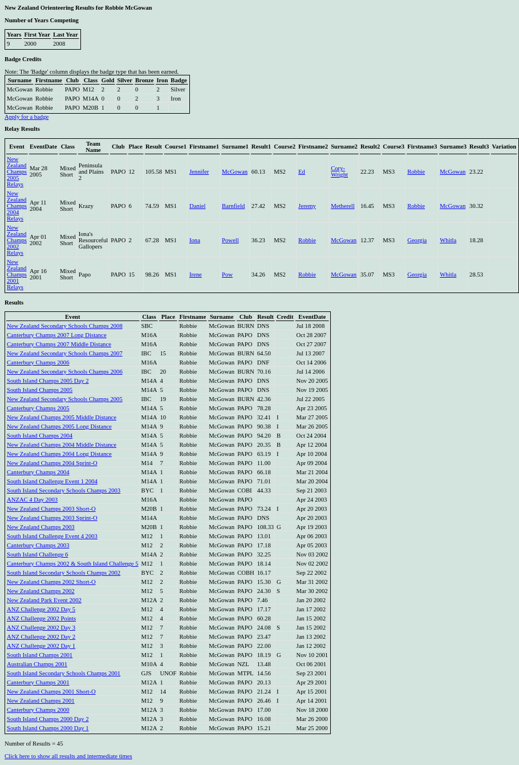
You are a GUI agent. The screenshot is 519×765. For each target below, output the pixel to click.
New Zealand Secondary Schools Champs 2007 (65, 353)
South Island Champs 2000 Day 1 (48, 728)
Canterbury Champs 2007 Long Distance (57, 335)
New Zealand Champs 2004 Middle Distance (61, 445)
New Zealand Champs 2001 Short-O (51, 691)
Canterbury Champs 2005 (38, 408)
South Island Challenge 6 (37, 554)
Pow (227, 274)
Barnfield (233, 206)
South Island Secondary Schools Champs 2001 (63, 673)
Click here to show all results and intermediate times (68, 756)
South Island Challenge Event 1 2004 (52, 481)
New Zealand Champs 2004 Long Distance (59, 454)
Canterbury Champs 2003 (38, 545)
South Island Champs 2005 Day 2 (48, 381)
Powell (230, 240)
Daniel (197, 206)
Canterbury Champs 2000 (38, 710)
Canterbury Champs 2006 (38, 362)
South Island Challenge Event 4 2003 (52, 536)
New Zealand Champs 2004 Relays (17, 206)
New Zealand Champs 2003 (41, 527)
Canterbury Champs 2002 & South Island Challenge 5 (73, 563)
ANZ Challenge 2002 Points (41, 618)
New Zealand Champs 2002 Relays (17, 240)
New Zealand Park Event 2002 (44, 600)
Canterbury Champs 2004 (38, 472)
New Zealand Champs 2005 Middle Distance (61, 417)
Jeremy (307, 206)
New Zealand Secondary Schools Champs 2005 (65, 399)
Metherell (342, 206)
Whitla (448, 240)
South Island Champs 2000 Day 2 (48, 719)
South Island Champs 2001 (39, 655)
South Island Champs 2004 (39, 435)
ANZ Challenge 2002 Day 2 (41, 637)
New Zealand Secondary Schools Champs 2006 (65, 372)
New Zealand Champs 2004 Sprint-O (52, 463)
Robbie (416, 172)
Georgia (417, 240)
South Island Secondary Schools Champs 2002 (63, 573)
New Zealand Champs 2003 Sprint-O (52, 518)
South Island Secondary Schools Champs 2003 (63, 490)
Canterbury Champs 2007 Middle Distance (59, 344)
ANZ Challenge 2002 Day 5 (41, 609)
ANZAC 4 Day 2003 (32, 499)
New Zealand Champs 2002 (41, 591)
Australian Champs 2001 (37, 664)
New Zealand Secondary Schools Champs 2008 (65, 326)
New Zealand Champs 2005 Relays (17, 171)
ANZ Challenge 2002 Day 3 (41, 627)
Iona (194, 240)
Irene (195, 274)
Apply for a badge (26, 117)
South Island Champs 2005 (39, 390)
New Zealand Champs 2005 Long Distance (59, 426)
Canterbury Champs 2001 (38, 682)
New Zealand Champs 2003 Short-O (51, 509)
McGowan (235, 172)
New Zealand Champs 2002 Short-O (51, 582)
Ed (301, 172)
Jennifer (199, 172)
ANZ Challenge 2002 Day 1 (41, 646)
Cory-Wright (339, 171)
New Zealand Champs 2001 (41, 701)
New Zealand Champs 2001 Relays (17, 274)
